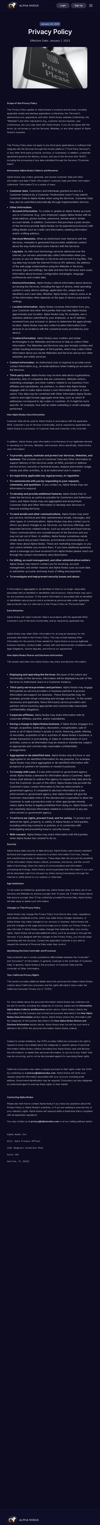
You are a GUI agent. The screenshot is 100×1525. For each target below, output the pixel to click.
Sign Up (79, 5)
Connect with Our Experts (50, 1480)
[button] (90, 5)
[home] (23, 5)
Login (63, 5)
